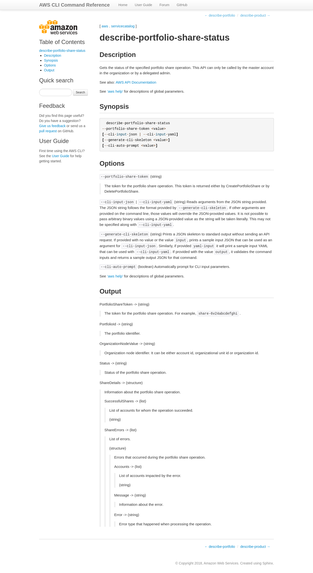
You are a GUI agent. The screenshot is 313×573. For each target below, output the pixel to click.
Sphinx (267, 563)
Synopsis (51, 60)
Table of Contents (62, 42)
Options (50, 65)
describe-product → (255, 15)
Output (49, 70)
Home (122, 5)
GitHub (182, 5)
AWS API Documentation (136, 82)
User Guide (143, 5)
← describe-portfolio (219, 15)
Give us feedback (52, 126)
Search (80, 92)
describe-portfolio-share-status (62, 51)
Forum (164, 5)
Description (52, 55)
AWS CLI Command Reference (74, 5)
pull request (48, 131)
